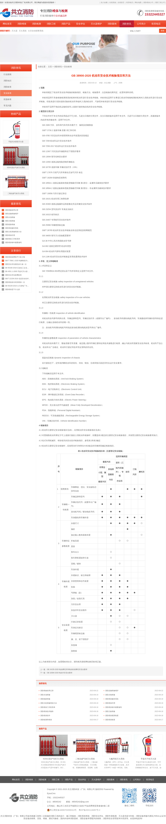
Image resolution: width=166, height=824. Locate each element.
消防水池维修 (45, 695)
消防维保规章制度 (111, 716)
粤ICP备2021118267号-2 (89, 810)
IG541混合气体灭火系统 (53, 759)
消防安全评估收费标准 (13, 275)
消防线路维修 (45, 699)
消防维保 (21, 24)
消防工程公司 (160, 2)
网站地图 (138, 2)
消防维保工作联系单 (47, 707)
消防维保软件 (45, 716)
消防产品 (65, 24)
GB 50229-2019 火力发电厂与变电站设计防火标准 (17, 286)
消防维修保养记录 (47, 691)
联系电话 (129, 2)
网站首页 (7, 24)
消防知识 (7, 80)
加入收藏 (104, 2)
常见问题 (7, 105)
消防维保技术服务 (47, 711)
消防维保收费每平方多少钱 (15, 257)
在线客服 (112, 2)
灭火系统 (23, 31)
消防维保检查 (110, 720)
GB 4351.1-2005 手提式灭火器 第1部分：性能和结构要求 (17, 271)
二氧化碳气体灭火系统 (85, 759)
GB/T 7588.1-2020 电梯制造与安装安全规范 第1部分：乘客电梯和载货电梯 (17, 261)
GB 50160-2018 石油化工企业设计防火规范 (17, 268)
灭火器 (14, 31)
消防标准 (7, 87)
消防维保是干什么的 (12, 289)
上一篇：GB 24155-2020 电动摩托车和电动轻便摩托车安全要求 (63, 669)
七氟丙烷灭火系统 (116, 759)
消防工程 (51, 24)
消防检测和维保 (46, 720)
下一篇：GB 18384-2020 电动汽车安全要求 (56, 673)
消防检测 (36, 24)
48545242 (57, 802)
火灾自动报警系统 (35, 31)
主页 (50, 67)
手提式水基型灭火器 (15, 142)
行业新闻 (7, 74)
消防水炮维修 (110, 695)
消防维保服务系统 (111, 699)
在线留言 (121, 2)
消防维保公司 (148, 2)
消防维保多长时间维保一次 (15, 282)
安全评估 (80, 24)
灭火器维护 (96, 24)
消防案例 (112, 24)
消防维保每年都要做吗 (113, 707)
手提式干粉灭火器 (148, 759)
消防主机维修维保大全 (48, 703)
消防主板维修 (110, 711)
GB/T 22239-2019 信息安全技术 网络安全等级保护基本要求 (17, 279)
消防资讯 (126, 24)
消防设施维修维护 (111, 691)
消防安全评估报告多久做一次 (16, 264)
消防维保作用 (110, 703)
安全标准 (68, 67)
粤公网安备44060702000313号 (63, 810)
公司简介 (141, 24)
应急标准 (7, 99)
